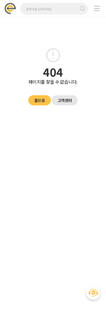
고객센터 (65, 100)
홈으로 (39, 100)
